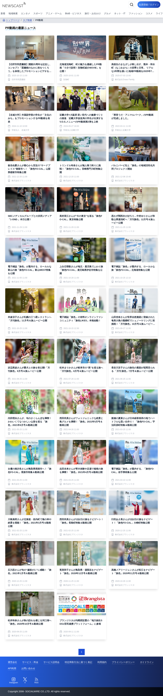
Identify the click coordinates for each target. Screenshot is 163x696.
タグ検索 (27, 20)
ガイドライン (147, 662)
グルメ (107, 13)
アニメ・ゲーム (54, 13)
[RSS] (36, 681)
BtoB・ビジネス (73, 13)
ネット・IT (119, 13)
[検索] (129, 4)
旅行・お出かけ (93, 13)
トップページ (11, 20)
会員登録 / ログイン (147, 4)
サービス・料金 (30, 662)
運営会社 (12, 662)
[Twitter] (25, 681)
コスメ (149, 13)
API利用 (12, 668)
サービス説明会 (51, 662)
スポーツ (38, 13)
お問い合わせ (28, 668)
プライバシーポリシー (123, 662)
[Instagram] (13, 681)
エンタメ (25, 13)
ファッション (135, 13)
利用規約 (102, 662)
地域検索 (13, 13)
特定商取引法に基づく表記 (78, 662)
